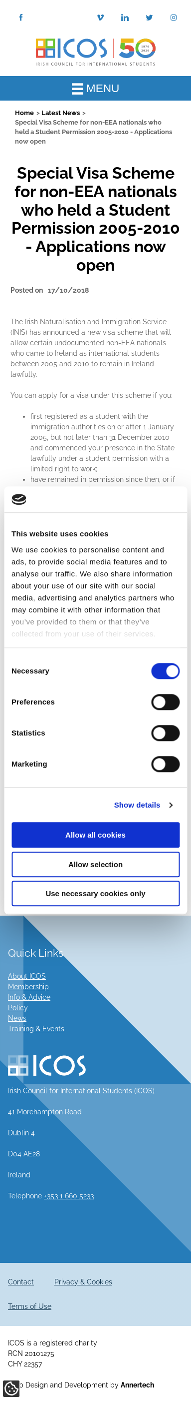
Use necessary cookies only (95, 894)
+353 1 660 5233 (69, 1196)
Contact (21, 1282)
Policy (18, 1008)
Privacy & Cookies (83, 1282)
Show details (137, 805)
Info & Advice (29, 997)
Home (24, 113)
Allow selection (95, 864)
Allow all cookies (95, 835)
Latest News (60, 113)
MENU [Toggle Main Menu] (96, 88)
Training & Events (36, 1029)
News (17, 1018)
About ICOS (27, 976)
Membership (28, 987)
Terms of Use (29, 1306)
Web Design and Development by (81, 1385)
